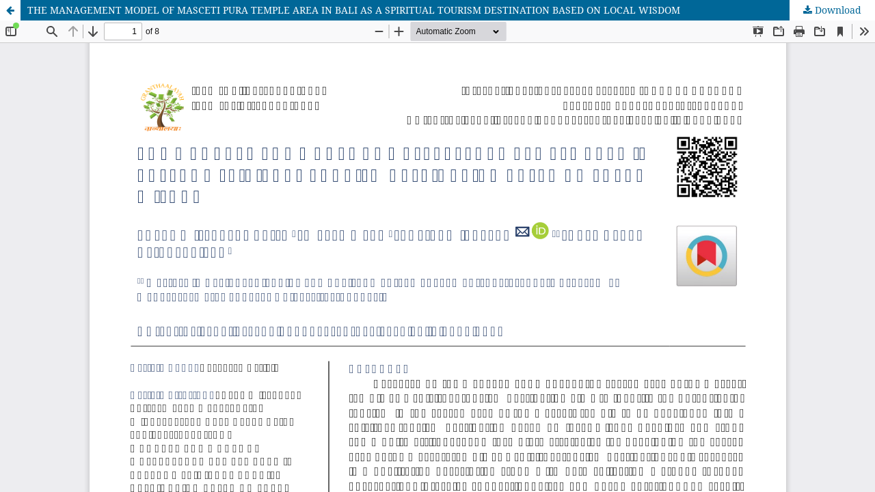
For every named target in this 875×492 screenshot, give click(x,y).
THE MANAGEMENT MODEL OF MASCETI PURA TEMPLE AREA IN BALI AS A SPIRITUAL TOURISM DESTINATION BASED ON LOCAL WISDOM (353, 9)
